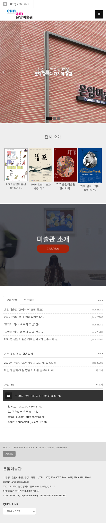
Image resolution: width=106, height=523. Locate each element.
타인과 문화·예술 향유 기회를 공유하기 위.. (29, 370)
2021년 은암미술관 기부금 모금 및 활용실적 (30, 362)
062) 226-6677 (19, 4)
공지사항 (11, 300)
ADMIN (9, 454)
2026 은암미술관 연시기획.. (65, 186)
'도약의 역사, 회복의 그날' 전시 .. (23, 324)
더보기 (99, 384)
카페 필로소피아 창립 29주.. (90, 188)
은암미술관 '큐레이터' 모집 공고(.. (24, 309)
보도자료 (29, 300)
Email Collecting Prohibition (52, 447)
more (100, 300)
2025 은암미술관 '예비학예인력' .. (24, 316)
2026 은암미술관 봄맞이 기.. (41, 186)
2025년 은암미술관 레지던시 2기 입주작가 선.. (31, 339)
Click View (53, 255)
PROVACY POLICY (24, 447)
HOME (6, 447)
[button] (3, 72)
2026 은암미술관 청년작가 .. (16, 186)
